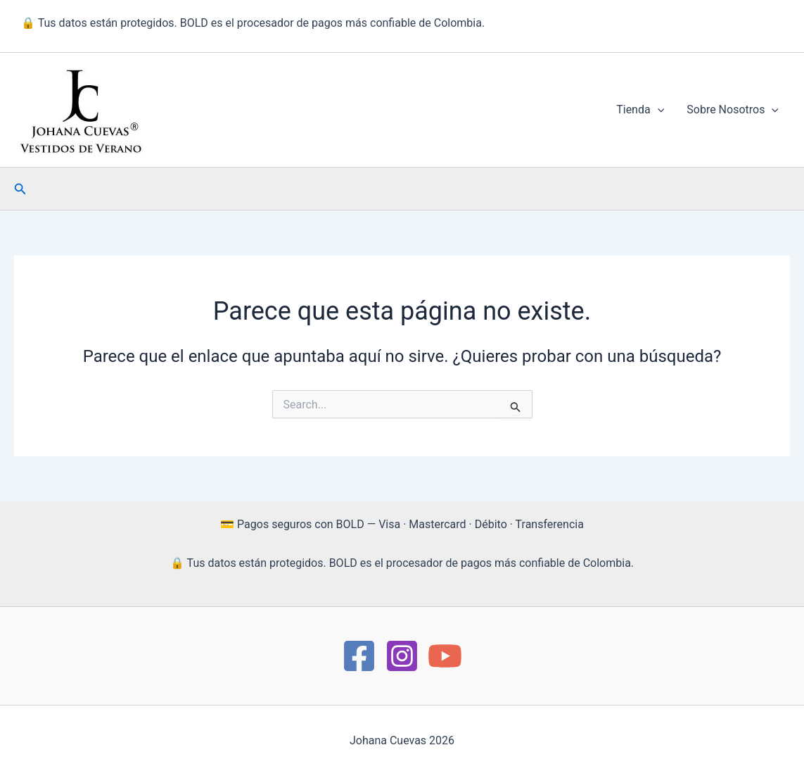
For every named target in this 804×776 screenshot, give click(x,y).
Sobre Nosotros (733, 110)
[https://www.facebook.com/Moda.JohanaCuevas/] (359, 656)
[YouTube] (445, 656)
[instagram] (402, 656)
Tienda (640, 110)
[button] (658, 110)
